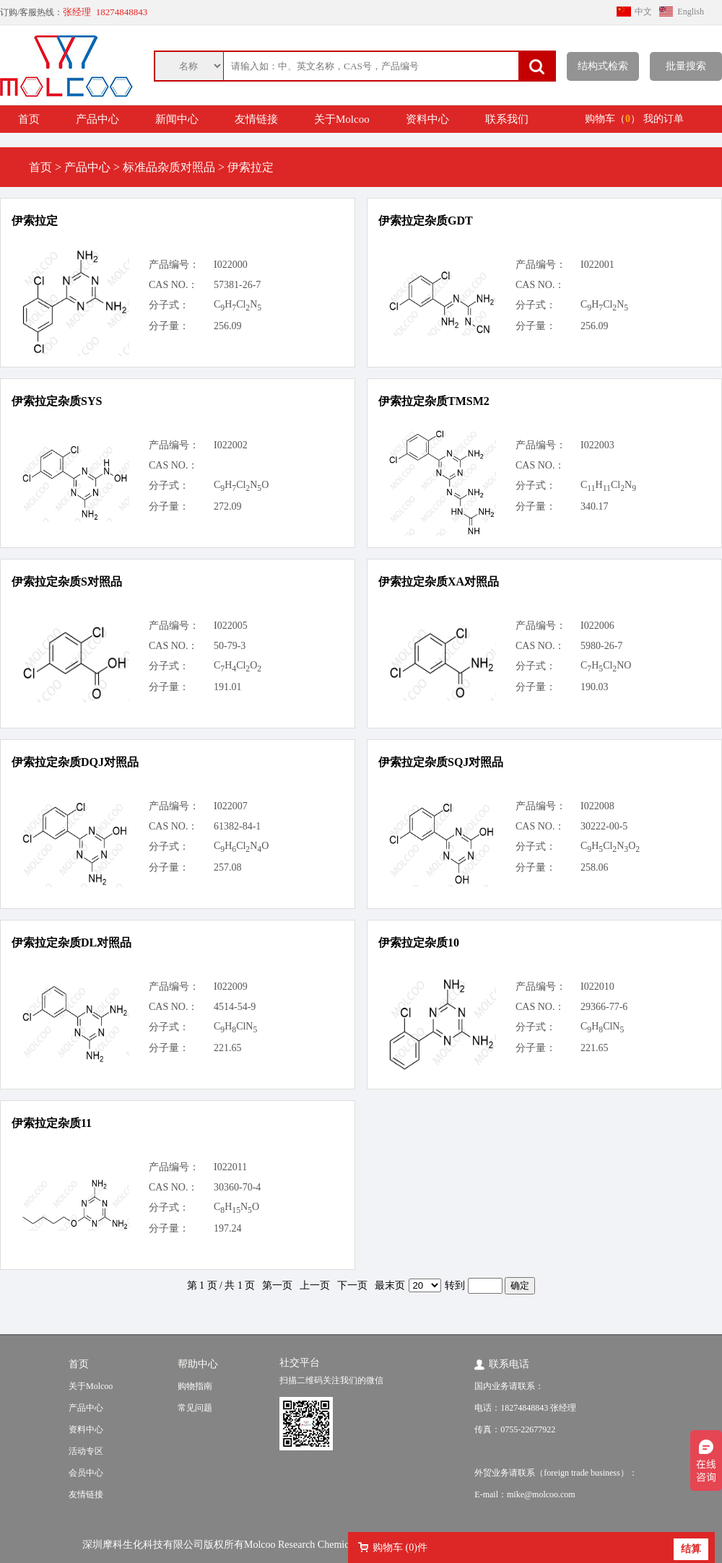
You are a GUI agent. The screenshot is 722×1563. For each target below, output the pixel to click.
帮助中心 (198, 1364)
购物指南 (195, 1386)
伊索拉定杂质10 (418, 942)
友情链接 (256, 119)
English (690, 11)
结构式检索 (603, 66)
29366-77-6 (603, 1006)
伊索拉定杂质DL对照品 (71, 942)
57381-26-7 (237, 284)
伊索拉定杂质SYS (57, 401)
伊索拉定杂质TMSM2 (434, 401)
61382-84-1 (237, 826)
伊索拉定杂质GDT (425, 220)
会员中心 (86, 1473)
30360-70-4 (237, 1187)
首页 (29, 119)
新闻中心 (177, 119)
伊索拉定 (35, 220)
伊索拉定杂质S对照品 (67, 581)
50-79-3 (229, 645)
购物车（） (612, 118)
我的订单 (663, 118)
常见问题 (195, 1408)
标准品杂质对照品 (169, 167)
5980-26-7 (601, 645)
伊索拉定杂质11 (52, 1123)
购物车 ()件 (400, 1547)
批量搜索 (686, 66)
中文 (643, 11)
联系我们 (507, 119)
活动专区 (86, 1451)
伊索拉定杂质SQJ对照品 (440, 762)
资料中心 (427, 119)
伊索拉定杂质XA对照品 (438, 581)
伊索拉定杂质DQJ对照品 (75, 762)
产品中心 (97, 119)
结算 (691, 1549)
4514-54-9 (235, 1006)
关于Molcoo (342, 119)
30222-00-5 (603, 826)
